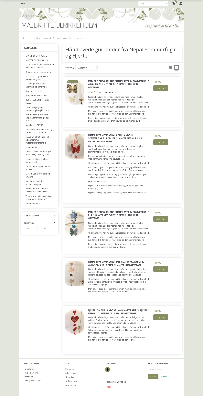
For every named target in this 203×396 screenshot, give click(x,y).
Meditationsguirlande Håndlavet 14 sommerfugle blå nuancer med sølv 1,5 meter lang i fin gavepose (118, 215)
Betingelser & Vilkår (32, 381)
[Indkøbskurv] (174, 3)
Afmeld (164, 376)
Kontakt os (28, 377)
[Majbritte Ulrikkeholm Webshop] (101, 19)
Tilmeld (153, 376)
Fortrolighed (29, 369)
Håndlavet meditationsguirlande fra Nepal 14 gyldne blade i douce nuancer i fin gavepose (116, 264)
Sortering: (69, 67)
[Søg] (167, 3)
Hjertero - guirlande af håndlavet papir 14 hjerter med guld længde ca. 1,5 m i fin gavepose (118, 312)
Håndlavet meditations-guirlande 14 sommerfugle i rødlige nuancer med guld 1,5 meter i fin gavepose (115, 138)
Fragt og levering (31, 373)
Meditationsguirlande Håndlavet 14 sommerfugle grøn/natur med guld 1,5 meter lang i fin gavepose (118, 84)
